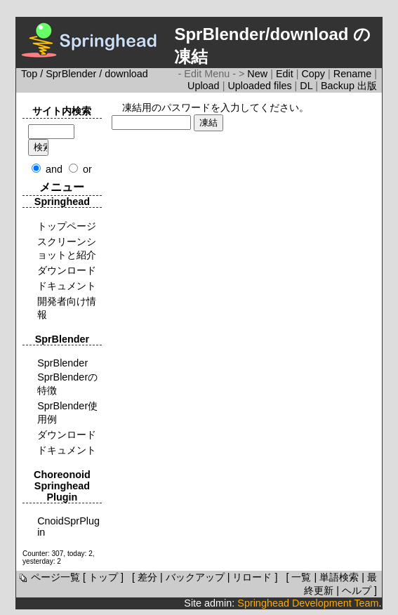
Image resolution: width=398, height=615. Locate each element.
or (87, 169)
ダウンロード (66, 270)
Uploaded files (260, 85)
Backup (339, 85)
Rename (353, 73)
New (258, 73)
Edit (286, 73)
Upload (205, 85)
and (54, 169)
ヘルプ (356, 590)
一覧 (301, 577)
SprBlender (71, 73)
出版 (367, 85)
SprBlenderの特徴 (67, 383)
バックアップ (195, 577)
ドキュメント (66, 285)
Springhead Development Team (307, 603)
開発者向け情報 (66, 308)
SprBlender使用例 (67, 412)
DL (307, 85)
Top (29, 73)
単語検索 (339, 577)
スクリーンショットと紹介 (66, 248)
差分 (147, 577)
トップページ (66, 226)
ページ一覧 (48, 577)
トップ (103, 577)
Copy (314, 73)
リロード (252, 577)
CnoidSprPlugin (68, 526)
